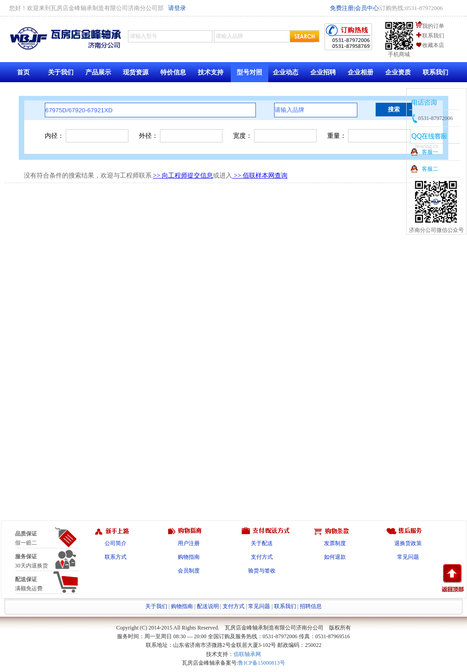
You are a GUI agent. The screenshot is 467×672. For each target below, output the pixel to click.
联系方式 (116, 557)
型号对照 (249, 72)
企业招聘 (323, 72)
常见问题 (408, 557)
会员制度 (189, 570)
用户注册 (189, 543)
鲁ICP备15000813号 (261, 663)
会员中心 (367, 8)
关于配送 (262, 543)
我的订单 (433, 26)
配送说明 (208, 606)
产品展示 (98, 72)
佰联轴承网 (247, 654)
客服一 (430, 152)
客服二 (430, 169)
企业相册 (360, 72)
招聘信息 (311, 606)
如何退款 (335, 557)
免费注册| (342, 8)
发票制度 (335, 543)
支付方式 (262, 557)
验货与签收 (262, 570)
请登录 (177, 8)
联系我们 (433, 35)
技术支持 (210, 72)
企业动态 (285, 72)
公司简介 (116, 543)
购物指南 (189, 557)
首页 (23, 72)
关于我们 (61, 72)
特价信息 (173, 72)
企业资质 (398, 72)
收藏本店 (433, 45)
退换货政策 (408, 543)
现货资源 (136, 72)
